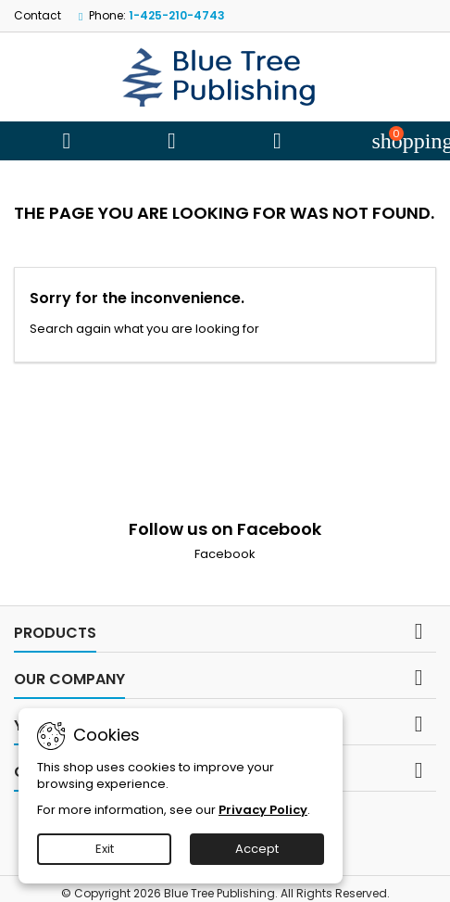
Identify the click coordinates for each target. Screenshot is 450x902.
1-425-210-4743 (177, 15)
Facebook (225, 554)
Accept (257, 849)
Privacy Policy (263, 810)
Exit (104, 849)
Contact (37, 15)
